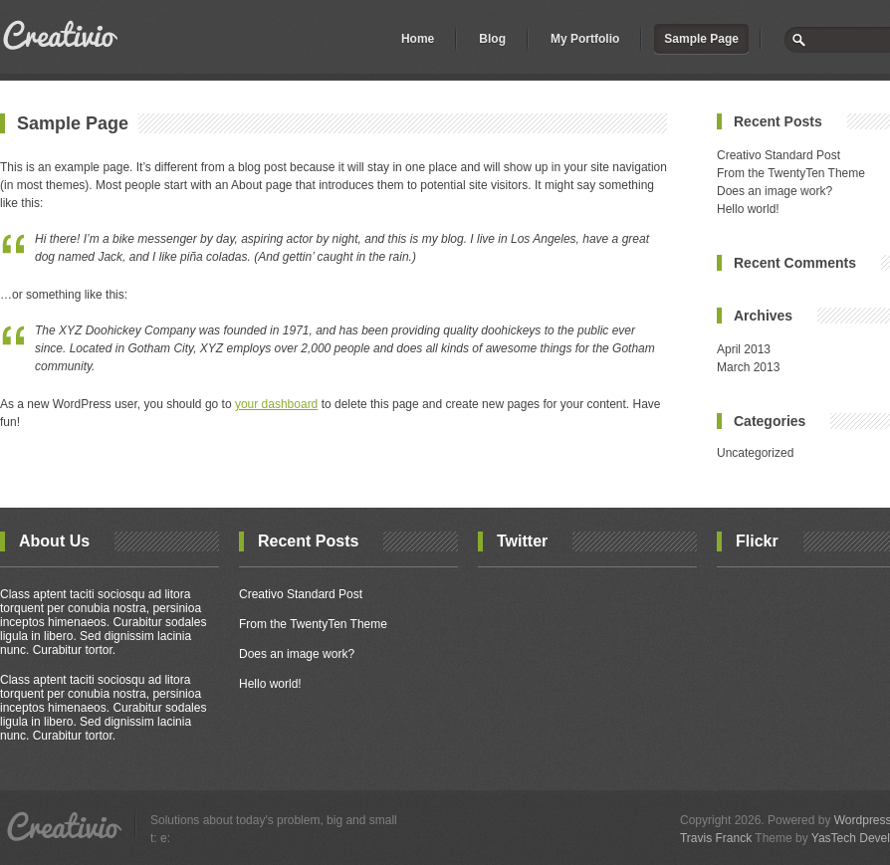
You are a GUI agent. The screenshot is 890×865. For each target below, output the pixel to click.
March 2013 (748, 367)
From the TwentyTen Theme (791, 173)
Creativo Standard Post (778, 155)
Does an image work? (774, 191)
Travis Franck (716, 838)
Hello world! (748, 209)
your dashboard (276, 404)
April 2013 (744, 349)
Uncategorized (755, 453)
